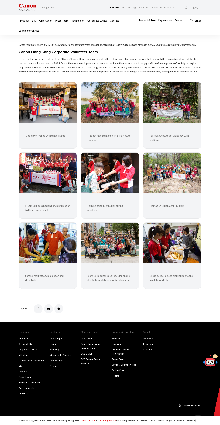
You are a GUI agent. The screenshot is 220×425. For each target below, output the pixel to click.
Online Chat (118, 370)
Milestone (24, 355)
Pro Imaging (129, 7)
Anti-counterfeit (27, 387)
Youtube (147, 349)
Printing (54, 344)
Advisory (23, 393)
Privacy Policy (108, 420)
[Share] (38, 308)
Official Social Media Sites (31, 360)
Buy (34, 20)
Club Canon (45, 20)
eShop (195, 20)
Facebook (148, 338)
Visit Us (23, 366)
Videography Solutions (61, 355)
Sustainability (25, 344)
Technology (77, 20)
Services (116, 338)
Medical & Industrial (163, 7)
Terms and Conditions (30, 382)
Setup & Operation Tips (124, 364)
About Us (23, 338)
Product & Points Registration (155, 20)
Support (179, 20)
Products (24, 20)
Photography (56, 338)
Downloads (117, 344)
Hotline (115, 375)
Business (144, 7)
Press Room (61, 20)
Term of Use (88, 420)
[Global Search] (185, 7)
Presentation (56, 360)
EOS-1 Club (87, 353)
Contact (114, 20)
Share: (23, 309)
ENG (195, 7)
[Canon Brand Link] (27, 7)
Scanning (54, 349)
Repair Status (119, 359)
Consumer (114, 7)
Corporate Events (97, 20)
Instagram (148, 344)
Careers (23, 371)
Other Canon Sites (192, 405)
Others (53, 366)
